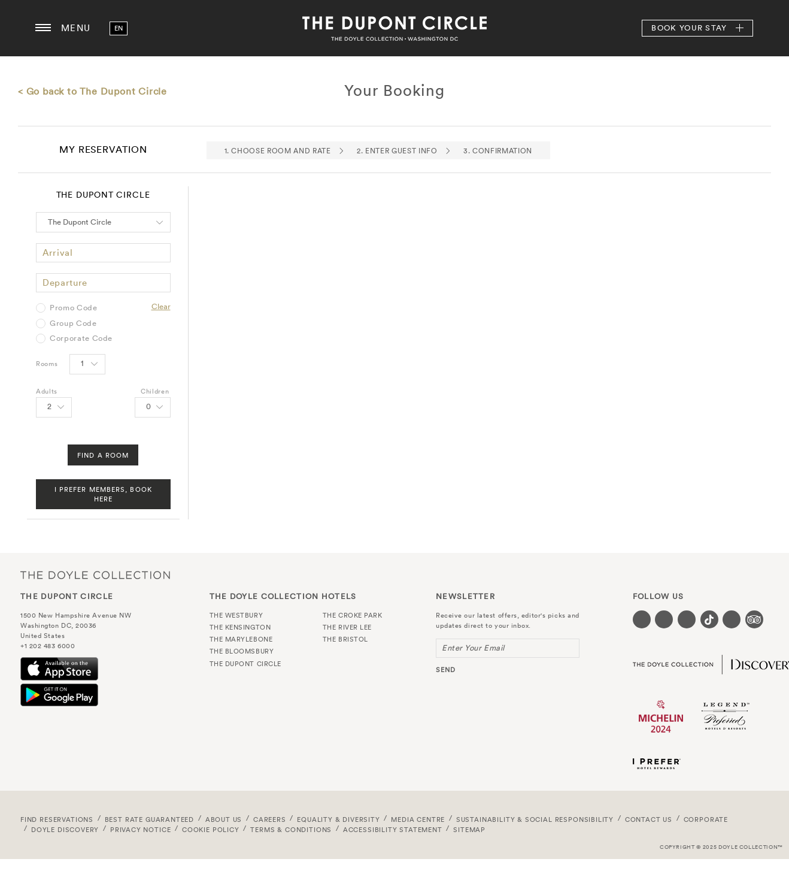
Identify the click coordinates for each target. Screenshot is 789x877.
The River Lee (347, 627)
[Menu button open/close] (43, 28)
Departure (65, 282)
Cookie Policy (210, 829)
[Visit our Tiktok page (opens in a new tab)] (709, 619)
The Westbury (236, 615)
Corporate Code (81, 338)
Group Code (73, 323)
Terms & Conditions (291, 829)
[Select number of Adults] (54, 407)
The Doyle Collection (95, 575)
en (118, 28)
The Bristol (345, 639)
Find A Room (103, 455)
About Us (223, 819)
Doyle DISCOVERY (65, 829)
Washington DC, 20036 (58, 625)
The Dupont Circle (394, 28)
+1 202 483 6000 (47, 646)
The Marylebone (241, 639)
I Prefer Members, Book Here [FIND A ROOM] (103, 494)
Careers (269, 819)
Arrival (58, 252)
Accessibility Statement (392, 829)
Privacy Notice (140, 829)
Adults (46, 391)
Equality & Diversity (338, 819)
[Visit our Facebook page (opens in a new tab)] (642, 619)
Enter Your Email (473, 648)
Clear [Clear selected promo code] (161, 306)
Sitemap (469, 829)
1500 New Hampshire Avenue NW (75, 615)
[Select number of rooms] (87, 364)
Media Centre (418, 819)
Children (155, 391)
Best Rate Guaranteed (150, 819)
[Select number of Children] (152, 407)
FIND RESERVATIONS (56, 819)
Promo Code (74, 308)
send (446, 670)
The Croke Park (353, 615)
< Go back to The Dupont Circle (92, 91)
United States (42, 635)
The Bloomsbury (242, 651)
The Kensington (240, 627)
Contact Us (648, 819)
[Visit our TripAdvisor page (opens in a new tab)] (754, 619)
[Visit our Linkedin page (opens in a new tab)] (732, 619)
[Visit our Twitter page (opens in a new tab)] (664, 619)
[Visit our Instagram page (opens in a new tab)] (687, 619)
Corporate (706, 819)
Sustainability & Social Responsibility (535, 819)
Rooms (46, 363)
